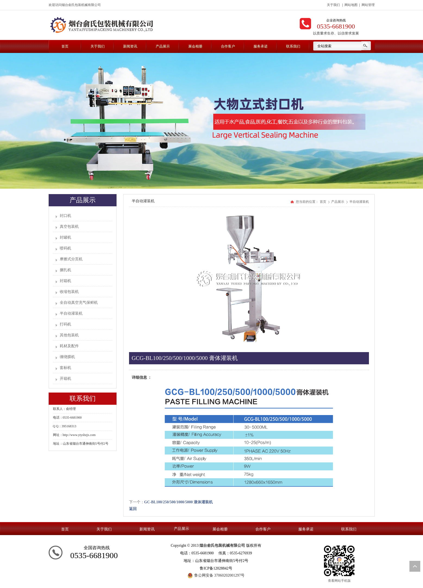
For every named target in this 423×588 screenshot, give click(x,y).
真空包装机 (69, 227)
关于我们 (333, 5)
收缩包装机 (69, 292)
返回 (133, 509)
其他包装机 (69, 335)
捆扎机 (65, 270)
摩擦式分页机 (71, 259)
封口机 (65, 216)
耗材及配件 (69, 346)
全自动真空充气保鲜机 (79, 303)
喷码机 (65, 248)
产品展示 (338, 202)
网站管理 (368, 5)
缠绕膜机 (67, 357)
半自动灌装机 (71, 313)
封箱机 (65, 281)
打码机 (65, 324)
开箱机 (65, 379)
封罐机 (65, 237)
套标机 (65, 368)
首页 (323, 202)
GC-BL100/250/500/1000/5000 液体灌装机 (178, 502)
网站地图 (351, 5)
